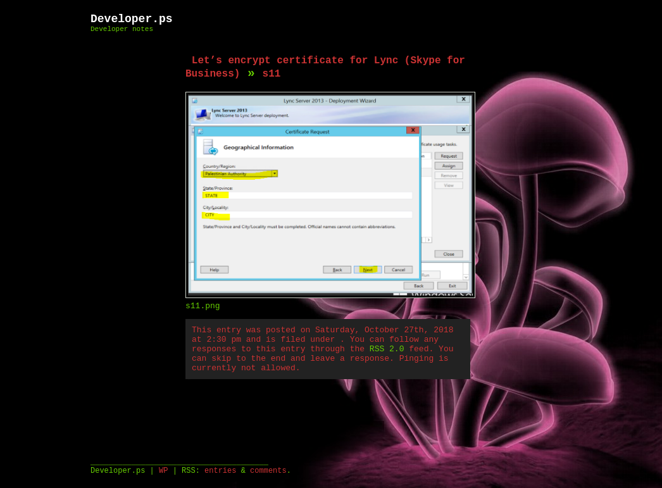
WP (163, 470)
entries (220, 470)
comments (268, 470)
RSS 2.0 (387, 349)
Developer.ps (132, 19)
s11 (272, 74)
